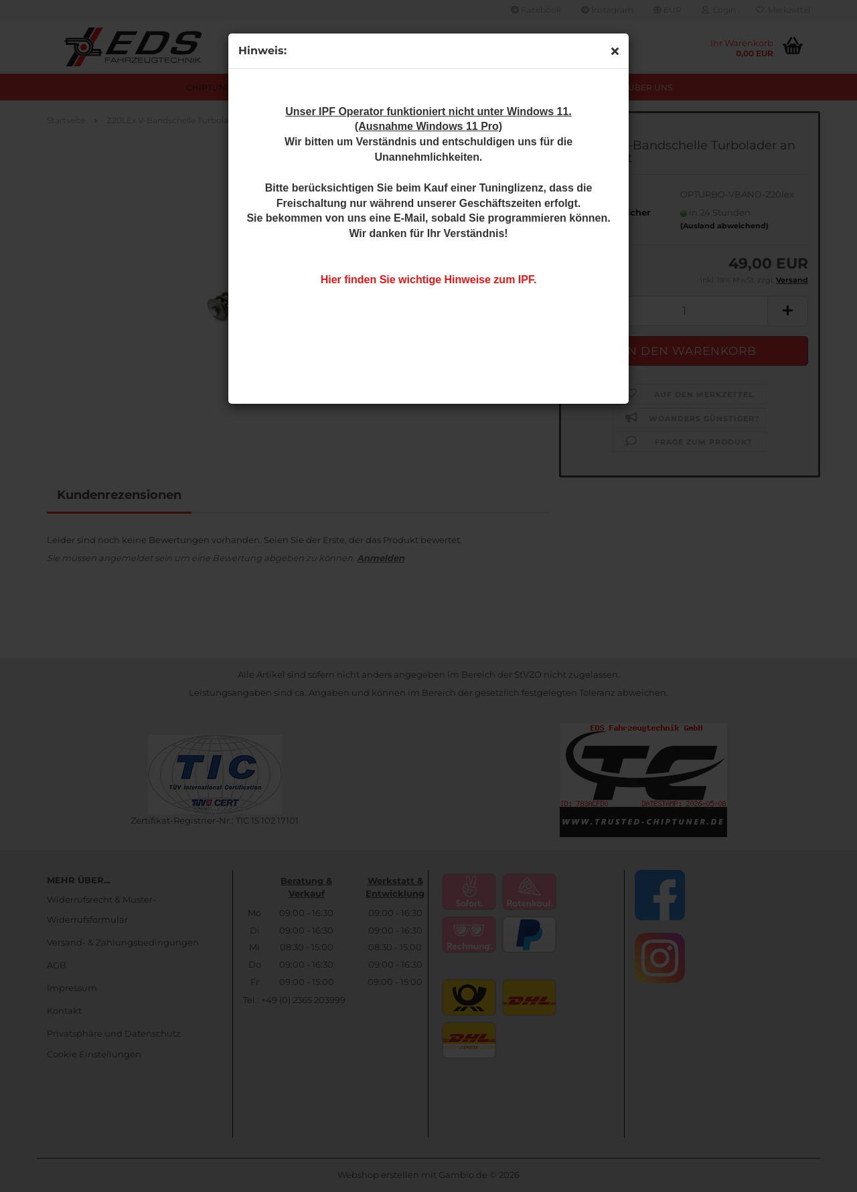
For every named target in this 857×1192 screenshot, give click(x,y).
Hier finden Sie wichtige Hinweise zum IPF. (429, 279)
